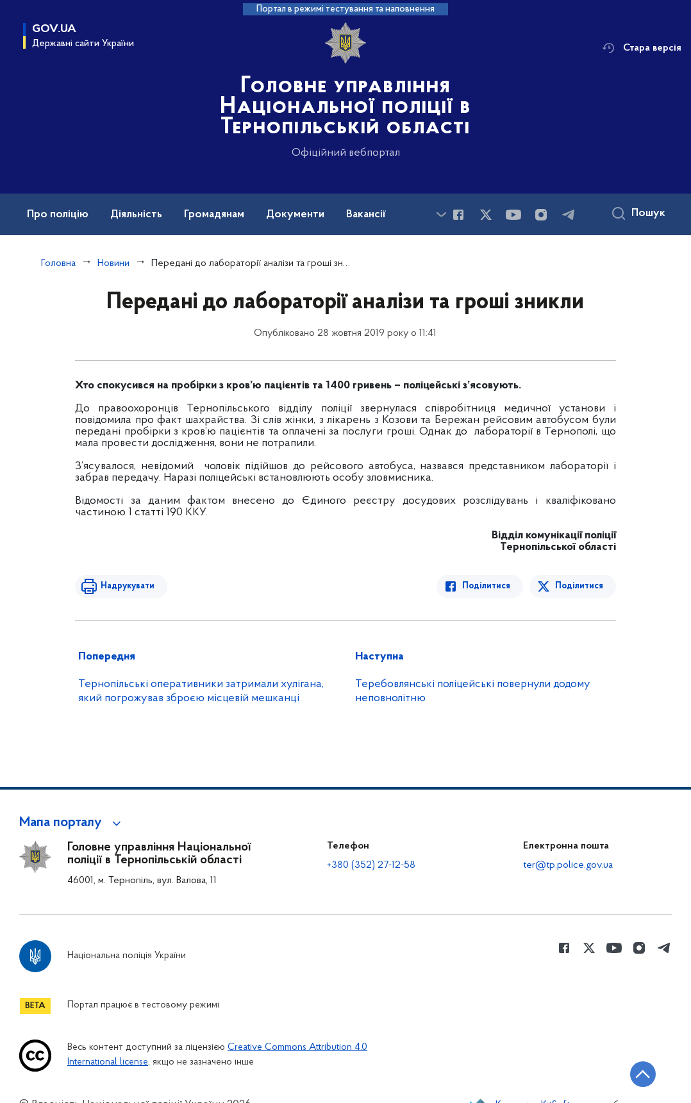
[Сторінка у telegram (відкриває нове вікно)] (568, 214)
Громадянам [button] (214, 214)
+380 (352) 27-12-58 (371, 865)
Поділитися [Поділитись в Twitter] (579, 586)
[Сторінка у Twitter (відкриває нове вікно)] (486, 214)
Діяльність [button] (136, 214)
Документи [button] (295, 214)
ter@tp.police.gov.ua (568, 865)
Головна (58, 263)
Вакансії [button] (366, 214)
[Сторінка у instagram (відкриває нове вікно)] (541, 214)
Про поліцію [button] (57, 214)
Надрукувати (127, 586)
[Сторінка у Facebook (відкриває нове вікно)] (458, 214)
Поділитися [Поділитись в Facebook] (486, 586)
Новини (113, 263)
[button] (72, 823)
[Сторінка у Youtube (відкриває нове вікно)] (513, 214)
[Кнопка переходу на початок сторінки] (643, 1074)
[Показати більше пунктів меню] (441, 214)
